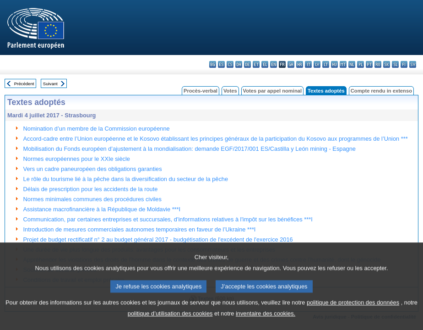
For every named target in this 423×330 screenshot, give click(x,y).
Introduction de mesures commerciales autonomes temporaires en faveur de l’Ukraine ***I (139, 229)
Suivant (50, 83)
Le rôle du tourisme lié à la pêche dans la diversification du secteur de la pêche (125, 179)
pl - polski (360, 64)
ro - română (377, 64)
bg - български (212, 64)
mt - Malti (343, 64)
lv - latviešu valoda (317, 64)
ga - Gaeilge (290, 64)
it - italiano (308, 64)
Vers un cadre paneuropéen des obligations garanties (92, 168)
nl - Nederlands (351, 64)
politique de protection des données (353, 312)
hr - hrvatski (299, 64)
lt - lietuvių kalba (325, 64)
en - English (273, 64)
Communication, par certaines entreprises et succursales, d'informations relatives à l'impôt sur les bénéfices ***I (168, 219)
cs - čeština (230, 64)
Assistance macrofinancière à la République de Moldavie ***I (102, 209)
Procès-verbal (200, 91)
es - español (221, 64)
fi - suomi (404, 64)
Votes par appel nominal (272, 91)
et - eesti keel (256, 64)
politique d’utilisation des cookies (170, 323)
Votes (230, 91)
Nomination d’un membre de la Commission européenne (96, 128)
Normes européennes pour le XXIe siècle (76, 158)
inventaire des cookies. (265, 323)
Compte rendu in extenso (381, 91)
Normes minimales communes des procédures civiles (92, 199)
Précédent (24, 83)
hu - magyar (334, 64)
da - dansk (238, 64)
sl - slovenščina (395, 64)
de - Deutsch (247, 64)
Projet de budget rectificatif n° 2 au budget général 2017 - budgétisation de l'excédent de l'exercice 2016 (158, 239)
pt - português (369, 64)
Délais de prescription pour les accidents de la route (90, 189)
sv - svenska (412, 64)
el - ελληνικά (264, 64)
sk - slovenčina (386, 64)
